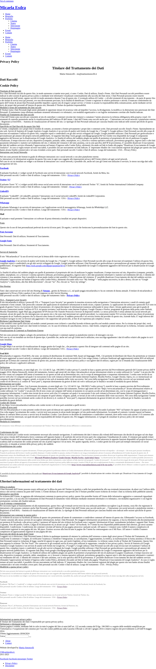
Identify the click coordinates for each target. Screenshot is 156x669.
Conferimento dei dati (9, 432)
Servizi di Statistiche (8, 252)
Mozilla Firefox (77, 458)
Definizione (5, 367)
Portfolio (9, 19)
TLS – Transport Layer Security (13, 300)
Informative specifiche (9, 494)
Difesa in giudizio (7, 487)
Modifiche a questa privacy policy (14, 567)
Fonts (2, 223)
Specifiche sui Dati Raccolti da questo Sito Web (20, 126)
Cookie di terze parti (8, 407)
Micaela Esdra (13, 7)
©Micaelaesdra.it (7, 652)
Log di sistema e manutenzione (13, 503)
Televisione (15, 26)
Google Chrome (64, 458)
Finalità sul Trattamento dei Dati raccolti (17, 115)
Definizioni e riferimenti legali (13, 624)
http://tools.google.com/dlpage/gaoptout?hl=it (46, 266)
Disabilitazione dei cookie (11, 446)
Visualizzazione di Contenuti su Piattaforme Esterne (22, 330)
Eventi (8, 30)
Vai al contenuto (7, 1)
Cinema (13, 21)
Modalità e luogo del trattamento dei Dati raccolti (20, 107)
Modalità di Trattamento (10, 421)
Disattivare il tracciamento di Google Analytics (61, 473)
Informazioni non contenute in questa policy (18, 515)
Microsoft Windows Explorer (46, 458)
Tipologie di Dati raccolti (10, 91)
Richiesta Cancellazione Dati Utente (15, 321)
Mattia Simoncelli (26, 648)
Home (7, 14)
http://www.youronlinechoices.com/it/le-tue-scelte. (92, 465)
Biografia (9, 16)
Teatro (13, 23)
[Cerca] (30, 636)
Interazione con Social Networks (13, 152)
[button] (78, 91)
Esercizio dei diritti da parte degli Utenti (17, 534)
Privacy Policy (74, 175)
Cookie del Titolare (8, 403)
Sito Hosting (5, 286)
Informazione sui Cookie (10, 384)
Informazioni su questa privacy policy (16, 619)
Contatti (8, 33)
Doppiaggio (15, 28)
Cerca (2, 636)
